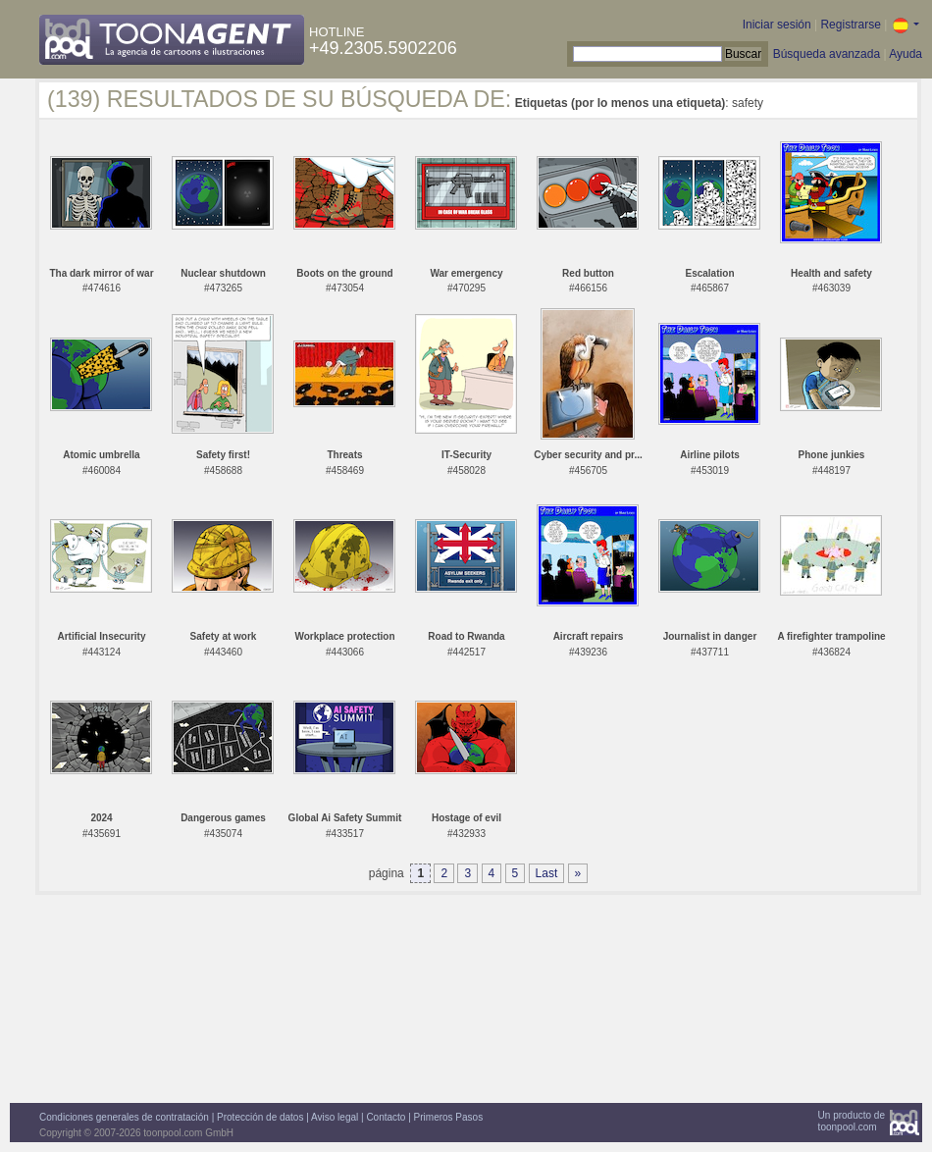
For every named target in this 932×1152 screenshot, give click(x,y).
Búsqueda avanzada (826, 54)
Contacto (385, 1117)
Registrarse (850, 24)
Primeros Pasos (449, 1117)
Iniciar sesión (777, 24)
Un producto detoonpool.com (851, 1121)
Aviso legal (334, 1117)
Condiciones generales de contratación (124, 1117)
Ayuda (905, 54)
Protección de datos (260, 1117)
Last (547, 873)
